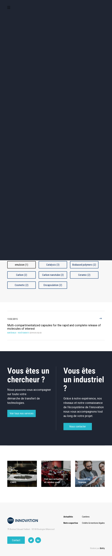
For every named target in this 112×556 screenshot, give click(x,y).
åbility (102, 548)
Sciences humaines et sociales (93, 83)
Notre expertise (70, 523)
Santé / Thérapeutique (43, 109)
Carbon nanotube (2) (53, 274)
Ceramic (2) (84, 274)
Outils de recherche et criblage (56, 122)
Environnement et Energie (18, 83)
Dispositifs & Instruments (68, 97)
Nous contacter (77, 431)
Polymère (53, 224)
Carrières (86, 516)
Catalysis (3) (53, 264)
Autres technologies (94, 121)
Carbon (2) (21, 274)
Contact (16, 540)
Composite (53, 213)
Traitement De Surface (53, 234)
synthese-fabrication (21, 234)
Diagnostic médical (68, 109)
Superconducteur (84, 224)
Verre (84, 234)
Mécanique (18, 109)
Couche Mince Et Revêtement (84, 214)
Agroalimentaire (18, 96)
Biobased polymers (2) (84, 264)
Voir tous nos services (22, 418)
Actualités (68, 516)
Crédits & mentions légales (93, 523)
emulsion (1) (21, 264)
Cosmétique (43, 83)
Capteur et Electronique (93, 97)
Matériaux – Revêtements (94, 109)
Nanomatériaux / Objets (21, 224)
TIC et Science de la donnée (68, 83)
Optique (18, 121)
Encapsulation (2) (53, 285)
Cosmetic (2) (21, 285)
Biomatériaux (21, 213)
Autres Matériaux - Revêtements (21, 245)
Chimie (43, 96)
